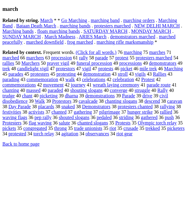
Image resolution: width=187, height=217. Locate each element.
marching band (105, 20)
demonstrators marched (132, 36)
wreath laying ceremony (116, 84)
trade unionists (88, 128)
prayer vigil (58, 63)
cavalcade (88, 101)
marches (157, 52)
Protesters (11, 122)
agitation (70, 133)
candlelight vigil (33, 68)
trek (6, 68)
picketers (176, 128)
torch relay (43, 133)
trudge (8, 95)
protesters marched (112, 25)
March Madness (59, 36)
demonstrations (100, 95)
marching (133, 52)
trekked (152, 128)
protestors (65, 68)
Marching (173, 68)
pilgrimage (109, 112)
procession (61, 57)
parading (10, 79)
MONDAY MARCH (151, 31)
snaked (68, 106)
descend (152, 101)
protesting (66, 74)
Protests (123, 122)
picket (126, 68)
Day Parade (19, 106)
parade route (159, 84)
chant (27, 95)
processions (130, 63)
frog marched (80, 42)
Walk (40, 101)
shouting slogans (86, 90)
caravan (174, 101)
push (169, 117)
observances (97, 133)
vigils (140, 74)
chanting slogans (121, 101)
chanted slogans (92, 122)
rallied (166, 112)
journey (78, 84)
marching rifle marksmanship (125, 42)
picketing (49, 95)
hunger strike (140, 112)
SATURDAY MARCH (106, 31)
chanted (59, 112)
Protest (147, 79)
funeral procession (94, 63)
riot (112, 128)
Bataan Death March (36, 25)
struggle (142, 90)
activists (36, 112)
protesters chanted (135, 106)
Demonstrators (96, 106)
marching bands (75, 25)
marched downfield (45, 42)
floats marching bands (58, 31)
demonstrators (162, 63)
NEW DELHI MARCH (157, 25)
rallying (167, 106)
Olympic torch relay (157, 122)
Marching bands (18, 31)
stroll (123, 74)
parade (101, 57)
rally (83, 57)
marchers (35, 57)
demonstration (97, 74)
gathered (149, 117)
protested (17, 133)
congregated (35, 128)
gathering (83, 112)
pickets (9, 128)
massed (33, 90)
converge (118, 90)
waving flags (14, 117)
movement (53, 84)
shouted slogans (74, 117)
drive (147, 95)
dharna (71, 95)
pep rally (42, 117)
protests (105, 68)
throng (60, 128)
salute (64, 122)
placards (46, 106)
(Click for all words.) (96, 52)
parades (15, 74)
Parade (128, 95)
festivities (11, 112)
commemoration (42, 79)
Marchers (30, 63)
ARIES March (92, 36)
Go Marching (74, 20)
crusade (130, 128)
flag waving (40, 122)
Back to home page (21, 143)
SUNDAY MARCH (21, 36)
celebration (123, 79)
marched (10, 57)
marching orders (138, 20)
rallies (8, 63)
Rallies (159, 74)
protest (121, 57)
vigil (86, 68)
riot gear (124, 133)
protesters (39, 74)
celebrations (93, 79)
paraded (55, 90)
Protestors (61, 101)
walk (70, 79)
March (46, 20)
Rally (162, 90)
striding (126, 117)
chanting (10, 90)
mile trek (148, 68)
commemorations (19, 84)
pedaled (104, 117)
